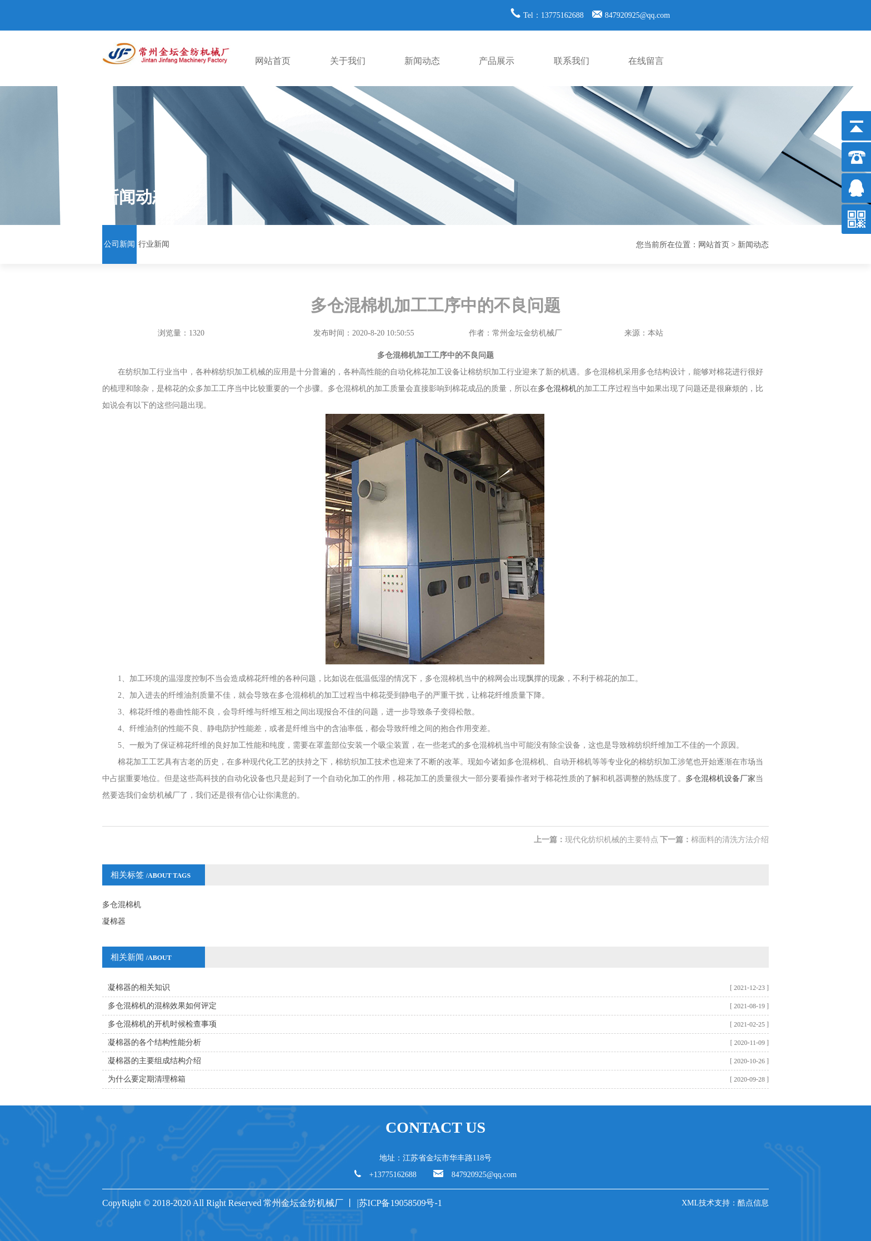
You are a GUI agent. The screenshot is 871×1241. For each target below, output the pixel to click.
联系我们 (571, 61)
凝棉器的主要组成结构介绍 (154, 1061)
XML (690, 1203)
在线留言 (646, 61)
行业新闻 (153, 244)
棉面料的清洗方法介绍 (730, 839)
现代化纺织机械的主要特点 (611, 839)
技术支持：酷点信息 (734, 1203)
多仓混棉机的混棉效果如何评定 (162, 1006)
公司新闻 (119, 244)
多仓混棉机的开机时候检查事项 (162, 1024)
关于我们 (348, 61)
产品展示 (496, 61)
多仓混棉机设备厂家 (720, 778)
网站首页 (273, 61)
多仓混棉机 (557, 388)
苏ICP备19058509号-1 (401, 1203)
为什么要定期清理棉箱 (147, 1079)
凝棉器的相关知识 (139, 987)
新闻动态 (422, 61)
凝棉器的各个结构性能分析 (154, 1042)
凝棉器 (114, 921)
